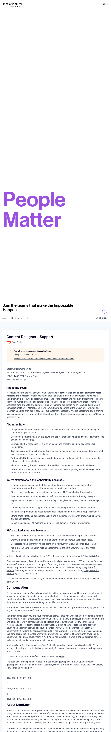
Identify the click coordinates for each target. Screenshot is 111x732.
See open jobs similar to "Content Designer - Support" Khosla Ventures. (44, 358)
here (62, 656)
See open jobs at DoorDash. (25, 355)
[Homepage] (12, 4)
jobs (4, 318)
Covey (15, 582)
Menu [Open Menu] (105, 4)
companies (16, 318)
